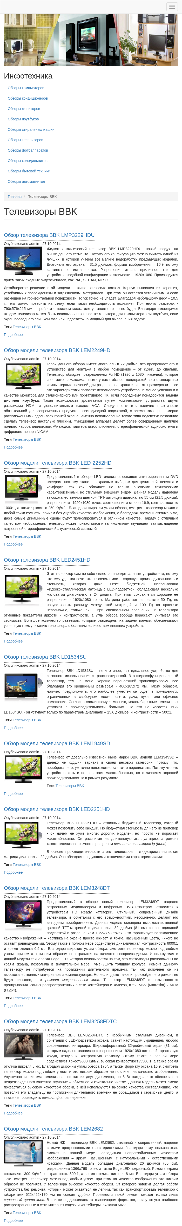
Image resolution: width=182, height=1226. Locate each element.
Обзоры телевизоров (25, 140)
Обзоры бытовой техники (29, 171)
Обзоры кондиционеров (28, 98)
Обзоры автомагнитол (26, 181)
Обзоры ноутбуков (23, 119)
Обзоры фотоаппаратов (28, 150)
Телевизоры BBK (27, 327)
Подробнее (13, 335)
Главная (15, 196)
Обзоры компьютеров (26, 88)
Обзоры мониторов (24, 109)
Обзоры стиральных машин (31, 129)
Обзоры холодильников (28, 161)
